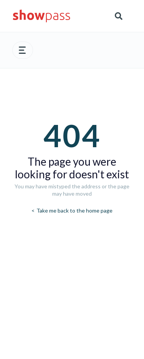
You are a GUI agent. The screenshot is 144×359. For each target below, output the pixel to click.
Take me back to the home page (74, 210)
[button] (22, 50)
